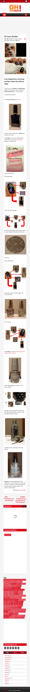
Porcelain (13, 605)
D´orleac (18, 99)
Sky (14, 611)
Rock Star (22, 609)
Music (11, 601)
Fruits (20, 591)
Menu (4, 1)
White (11, 617)
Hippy (18, 597)
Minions (5, 601)
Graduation (11, 595)
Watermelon (20, 615)
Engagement (6, 587)
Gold (20, 593)
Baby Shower (7, 581)
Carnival (5, 585)
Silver (10, 611)
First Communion (15, 587)
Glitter (20, 38)
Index (7, 652)
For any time (16, 38)
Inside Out (15, 599)
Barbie (19, 581)
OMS (15, 603)
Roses (5, 611)
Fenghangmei (19, 139)
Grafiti (17, 595)
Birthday (12, 583)
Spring (10, 613)
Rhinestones (6, 609)
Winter (16, 617)
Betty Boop (6, 583)
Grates (22, 595)
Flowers (5, 589)
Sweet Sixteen (7, 615)
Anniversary (21, 579)
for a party (12, 589)
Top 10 (15, 652)
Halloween (6, 597)
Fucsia (5, 593)
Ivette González (22, 490)
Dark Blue (10, 38)
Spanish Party (21, 611)
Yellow (21, 617)
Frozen (14, 591)
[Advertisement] (15, 26)
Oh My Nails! (5, 690)
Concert (11, 585)
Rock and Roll (15, 609)
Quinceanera (13, 607)
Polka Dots (6, 605)
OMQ (11, 40)
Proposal (6, 607)
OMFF (8, 40)
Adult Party (6, 579)
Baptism (13, 581)
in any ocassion (7, 599)
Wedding (6, 617)
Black (18, 583)
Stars (14, 40)
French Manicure (7, 591)
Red (19, 607)
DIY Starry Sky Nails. (11, 36)
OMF (5, 40)
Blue (23, 583)
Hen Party (13, 597)
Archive (22, 652)
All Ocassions (14, 579)
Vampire (14, 615)
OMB (15, 601)
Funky (10, 593)
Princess (19, 605)
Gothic (5, 595)
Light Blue (22, 599)
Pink (20, 603)
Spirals (5, 613)
